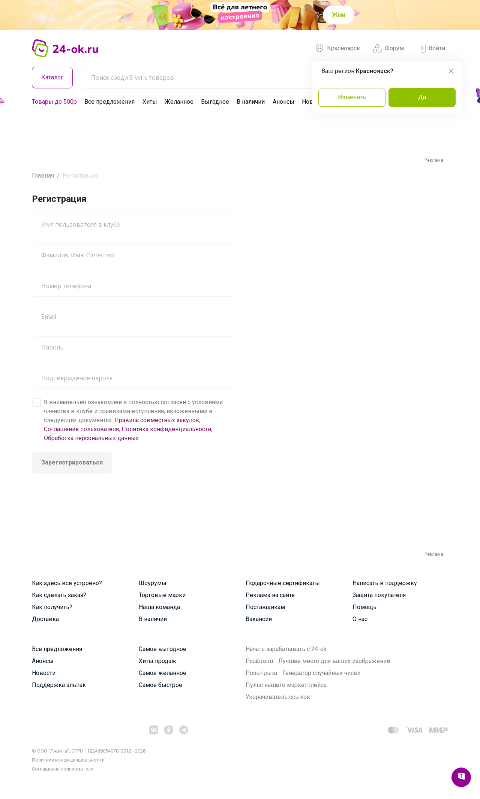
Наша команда (159, 607)
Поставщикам (265, 607)
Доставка (45, 619)
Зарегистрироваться (72, 462)
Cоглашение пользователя (62, 769)
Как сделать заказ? (59, 595)
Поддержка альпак (59, 684)
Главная (43, 175)
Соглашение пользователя (81, 429)
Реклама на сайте (270, 595)
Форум (388, 48)
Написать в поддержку (384, 583)
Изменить (352, 97)
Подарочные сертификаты (283, 583)
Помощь (364, 607)
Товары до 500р (54, 101)
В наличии (251, 101)
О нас (360, 619)
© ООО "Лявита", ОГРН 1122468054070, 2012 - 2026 (89, 751)
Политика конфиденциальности (166, 429)
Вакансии (259, 619)
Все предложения (109, 101)
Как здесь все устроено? (67, 583)
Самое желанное (162, 673)
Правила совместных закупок (156, 420)
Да (422, 97)
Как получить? (52, 607)
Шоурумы (152, 583)
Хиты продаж (157, 661)
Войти (431, 48)
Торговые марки (162, 595)
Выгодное (215, 101)
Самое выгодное (162, 649)
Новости (44, 673)
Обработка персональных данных (91, 438)
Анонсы (283, 101)
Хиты (149, 101)
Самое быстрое (160, 684)
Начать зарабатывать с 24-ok (286, 649)
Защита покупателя (379, 595)
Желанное (179, 101)
